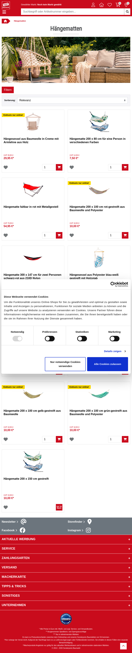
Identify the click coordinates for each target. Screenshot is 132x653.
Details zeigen (112, 351)
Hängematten (20, 21)
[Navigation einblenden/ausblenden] (4, 12)
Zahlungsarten (16, 558)
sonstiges (11, 595)
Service (8, 548)
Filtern (8, 89)
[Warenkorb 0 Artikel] (118, 5)
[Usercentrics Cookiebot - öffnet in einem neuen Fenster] (113, 284)
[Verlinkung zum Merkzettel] (110, 5)
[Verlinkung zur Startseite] (5, 21)
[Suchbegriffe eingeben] (127, 11)
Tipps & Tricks (14, 586)
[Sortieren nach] (72, 100)
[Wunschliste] (6, 167)
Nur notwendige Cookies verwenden (65, 364)
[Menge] (48, 167)
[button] (93, 5)
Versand (9, 567)
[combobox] (75, 11)
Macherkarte (14, 577)
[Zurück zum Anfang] (123, 646)
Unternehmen (14, 605)
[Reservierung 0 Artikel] (126, 5)
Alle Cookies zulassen (107, 364)
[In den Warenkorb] (59, 167)
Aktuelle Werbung (18, 539)
